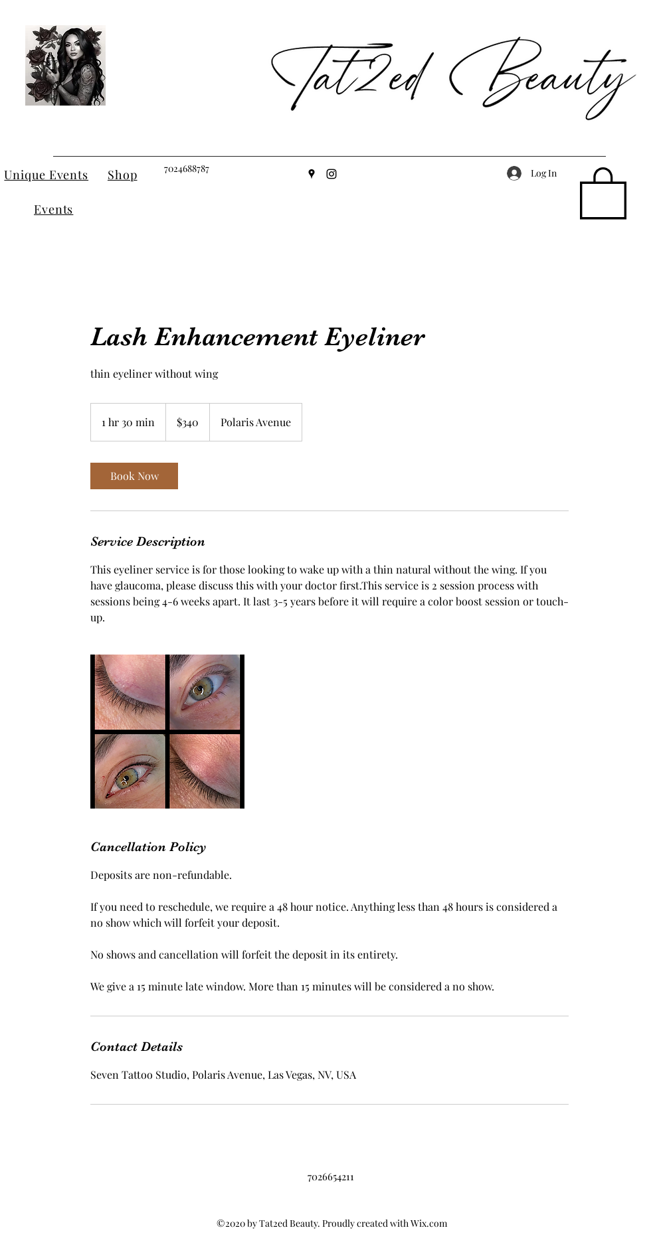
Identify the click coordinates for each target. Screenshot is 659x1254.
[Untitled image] (167, 732)
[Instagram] (331, 174)
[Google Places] (311, 174)
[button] (603, 191)
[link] (134, 476)
